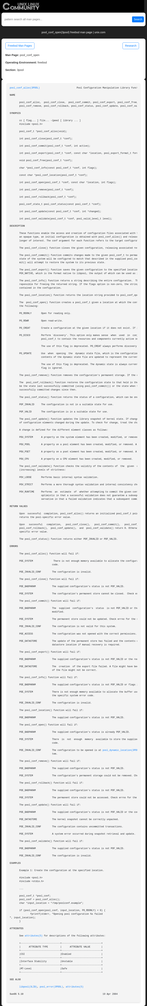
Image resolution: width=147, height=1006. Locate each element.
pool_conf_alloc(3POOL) (25, 88)
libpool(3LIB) (28, 987)
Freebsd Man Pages (20, 45)
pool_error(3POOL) (51, 987)
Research (130, 45)
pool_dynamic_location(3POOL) (122, 750)
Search (138, 19)
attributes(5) (33, 936)
